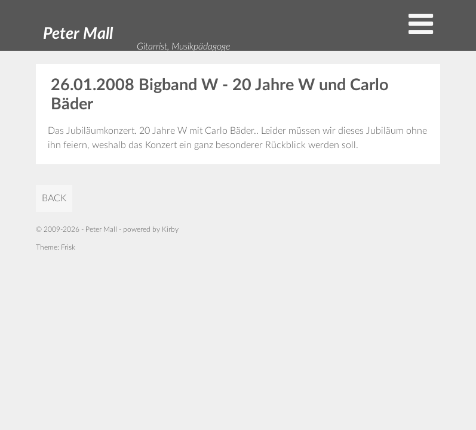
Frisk (68, 247)
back (54, 198)
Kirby (170, 229)
